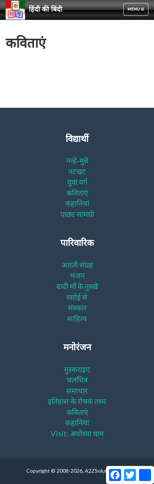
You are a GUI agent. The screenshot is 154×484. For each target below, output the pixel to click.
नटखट (77, 171)
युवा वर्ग (77, 181)
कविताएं (77, 192)
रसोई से (77, 297)
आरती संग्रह (77, 264)
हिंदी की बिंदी (34, 10)
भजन (77, 275)
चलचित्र (77, 379)
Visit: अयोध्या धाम (77, 433)
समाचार (77, 390)
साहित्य (77, 318)
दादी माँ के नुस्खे (77, 286)
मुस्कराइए (77, 369)
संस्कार (77, 307)
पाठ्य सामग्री (77, 214)
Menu (137, 11)
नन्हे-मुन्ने (77, 160)
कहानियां (77, 203)
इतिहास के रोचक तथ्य (77, 401)
